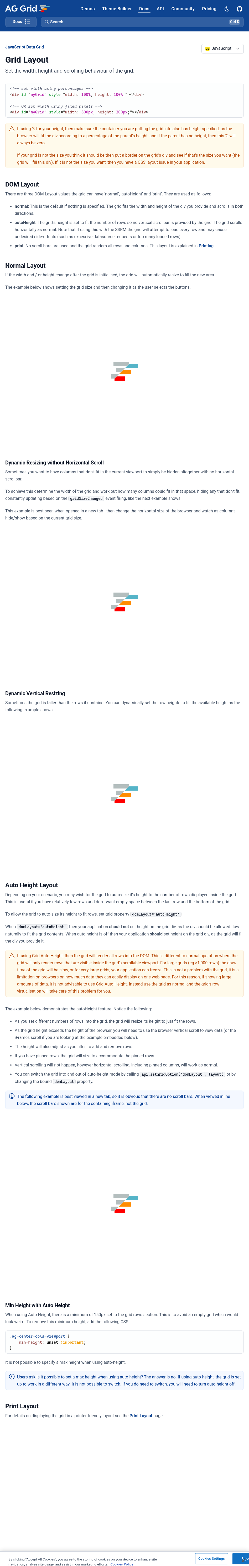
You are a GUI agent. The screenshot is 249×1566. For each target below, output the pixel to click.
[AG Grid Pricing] (209, 8)
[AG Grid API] (160, 8)
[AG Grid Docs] (144, 8)
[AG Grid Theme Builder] (117, 8)
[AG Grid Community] (183, 8)
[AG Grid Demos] (87, 8)
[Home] (27, 8)
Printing (206, 245)
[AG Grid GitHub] (240, 8)
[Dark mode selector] (226, 8)
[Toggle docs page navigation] (21, 22)
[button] (142, 22)
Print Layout (140, 1415)
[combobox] (222, 48)
